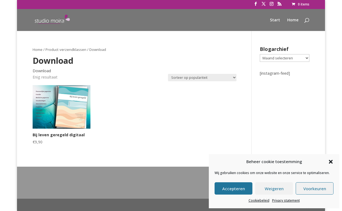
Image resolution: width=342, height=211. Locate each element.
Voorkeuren (314, 188)
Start (275, 20)
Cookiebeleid (259, 200)
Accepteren (233, 188)
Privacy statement (286, 200)
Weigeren (274, 188)
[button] (331, 161)
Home (292, 20)
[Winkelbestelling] (202, 77)
